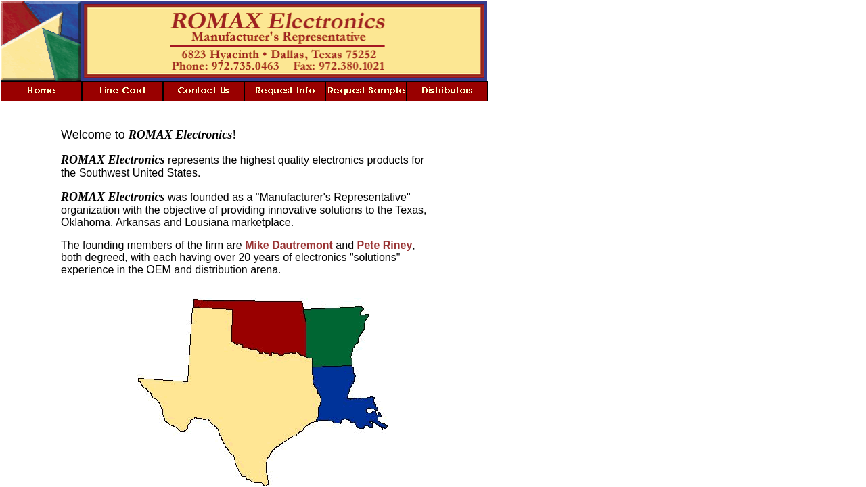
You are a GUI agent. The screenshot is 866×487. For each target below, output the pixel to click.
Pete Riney (385, 245)
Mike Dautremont (289, 245)
